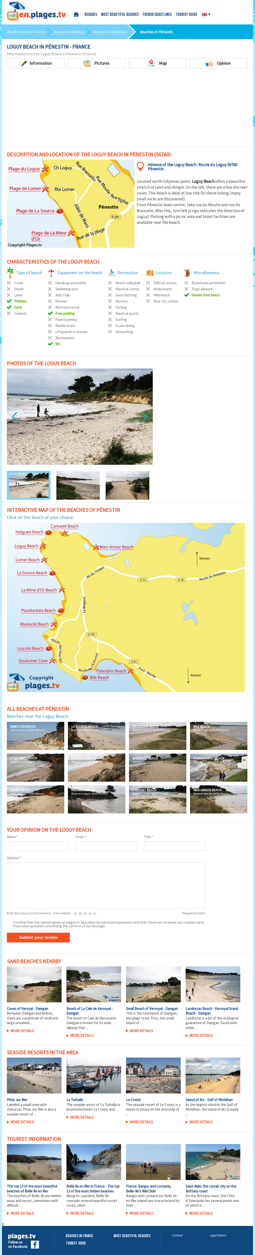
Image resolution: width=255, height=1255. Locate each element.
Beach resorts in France (26, 31)
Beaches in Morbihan (109, 31)
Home (77, 14)
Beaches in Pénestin (156, 31)
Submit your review (38, 937)
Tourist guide (186, 14)
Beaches (91, 14)
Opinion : (14, 858)
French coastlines (157, 14)
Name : (13, 837)
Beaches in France (79, 1236)
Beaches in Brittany (69, 31)
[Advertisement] (127, 110)
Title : (149, 837)
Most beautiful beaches (120, 14)
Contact (177, 1235)
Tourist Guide (76, 1243)
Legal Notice (218, 1235)
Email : (81, 837)
